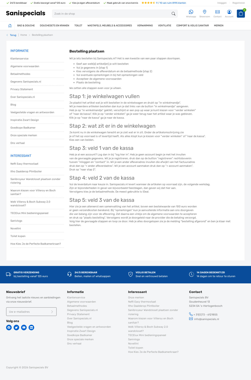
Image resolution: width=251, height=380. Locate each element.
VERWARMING (145, 25)
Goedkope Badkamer (23, 127)
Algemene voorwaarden (24, 66)
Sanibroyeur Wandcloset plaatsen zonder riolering (35, 181)
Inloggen (222, 3)
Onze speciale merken (23, 135)
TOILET (78, 25)
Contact (218, 14)
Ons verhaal (17, 143)
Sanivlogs (16, 220)
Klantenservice (19, 58)
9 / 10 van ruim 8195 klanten (164, 3)
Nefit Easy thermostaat (24, 163)
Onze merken (136, 297)
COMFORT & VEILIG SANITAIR (192, 25)
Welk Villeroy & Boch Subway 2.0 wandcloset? (30, 203)
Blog (13, 104)
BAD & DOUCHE (26, 25)
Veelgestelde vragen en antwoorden (32, 112)
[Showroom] (204, 14)
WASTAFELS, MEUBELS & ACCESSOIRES (110, 25)
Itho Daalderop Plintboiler (26, 171)
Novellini (15, 228)
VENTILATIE (164, 25)
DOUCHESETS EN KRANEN (54, 25)
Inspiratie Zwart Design (24, 120)
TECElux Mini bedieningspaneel (29, 213)
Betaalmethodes (20, 74)
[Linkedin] (31, 327)
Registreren (239, 3)
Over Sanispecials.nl (22, 97)
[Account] (229, 14)
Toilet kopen (17, 236)
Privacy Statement (21, 89)
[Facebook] (9, 327)
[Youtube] (24, 327)
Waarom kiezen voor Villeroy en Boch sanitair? (33, 192)
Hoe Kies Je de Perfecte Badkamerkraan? (35, 243)
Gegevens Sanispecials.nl (25, 81)
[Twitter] (16, 327)
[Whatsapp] (191, 14)
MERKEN (218, 25)
